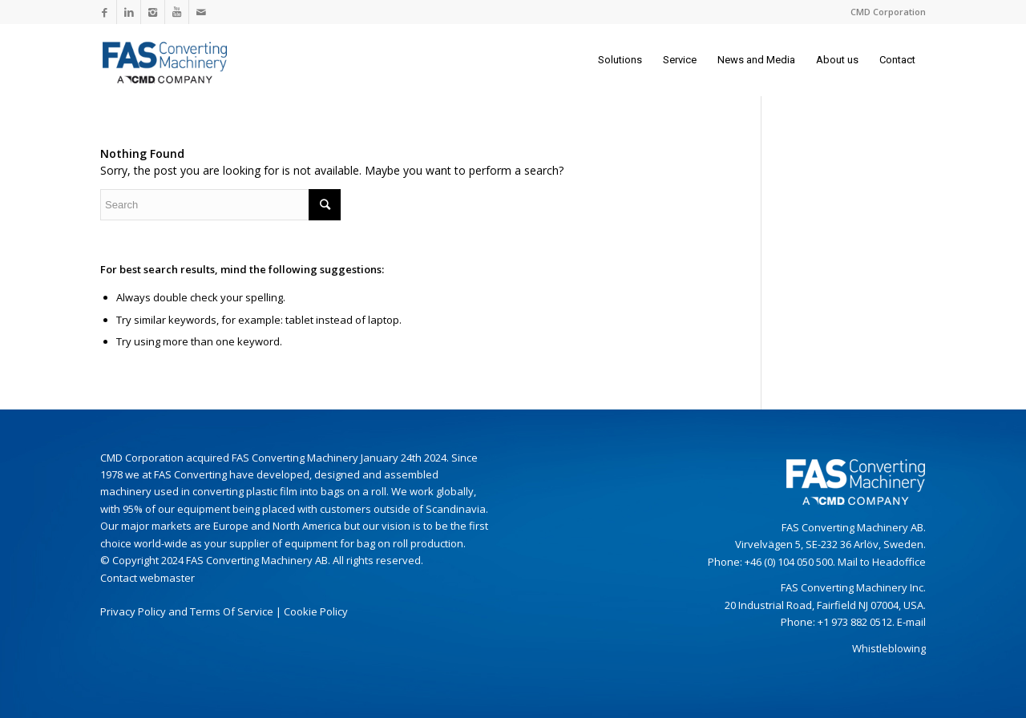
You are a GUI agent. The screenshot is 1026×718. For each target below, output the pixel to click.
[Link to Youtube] (176, 12)
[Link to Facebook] (104, 12)
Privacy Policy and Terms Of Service (186, 611)
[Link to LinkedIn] (128, 12)
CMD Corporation (888, 12)
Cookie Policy (316, 611)
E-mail (911, 622)
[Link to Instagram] (152, 12)
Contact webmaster (147, 578)
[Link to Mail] (201, 12)
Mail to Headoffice (882, 562)
